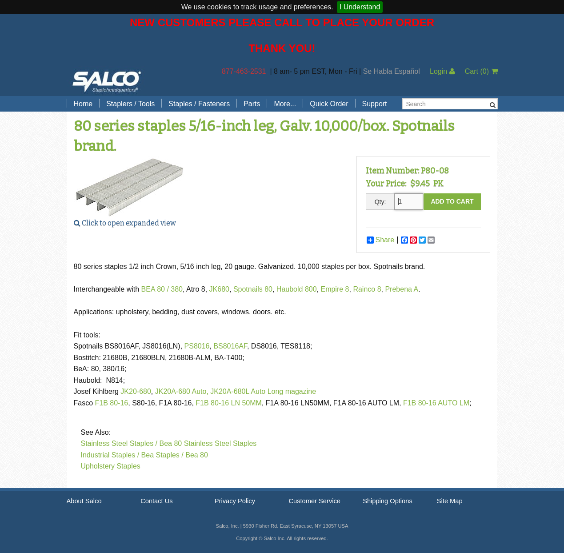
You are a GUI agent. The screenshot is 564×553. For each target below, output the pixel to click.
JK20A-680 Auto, (181, 391)
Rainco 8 (367, 289)
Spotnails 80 (252, 289)
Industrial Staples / (110, 455)
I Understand (360, 7)
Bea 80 (196, 455)
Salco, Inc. (107, 81)
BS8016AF (230, 346)
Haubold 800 (296, 289)
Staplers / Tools (130, 104)
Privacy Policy (235, 501)
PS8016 (197, 346)
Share (381, 240)
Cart (481, 71)
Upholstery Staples (110, 466)
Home (83, 104)
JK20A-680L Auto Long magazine (263, 391)
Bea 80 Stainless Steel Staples (208, 443)
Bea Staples (160, 455)
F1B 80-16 (111, 403)
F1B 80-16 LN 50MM (229, 403)
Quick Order (329, 104)
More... (285, 104)
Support (374, 104)
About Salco (84, 501)
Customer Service (314, 501)
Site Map (450, 501)
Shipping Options (387, 501)
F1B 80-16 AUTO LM (436, 403)
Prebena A (401, 289)
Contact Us (156, 501)
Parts (252, 104)
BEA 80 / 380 (162, 289)
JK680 (219, 289)
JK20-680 (135, 391)
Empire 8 (334, 289)
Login (442, 71)
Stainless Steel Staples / (119, 443)
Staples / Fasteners (199, 104)
